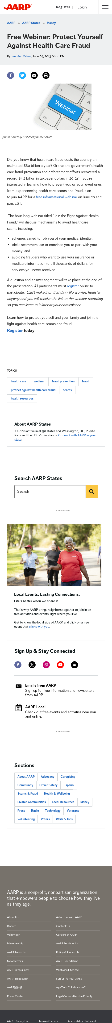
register (73, 286)
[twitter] (32, 664)
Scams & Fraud (27, 794)
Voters (45, 819)
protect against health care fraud (33, 390)
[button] (105, 7)
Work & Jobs (64, 819)
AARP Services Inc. (67, 943)
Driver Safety (48, 785)
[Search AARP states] (50, 491)
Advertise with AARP (69, 917)
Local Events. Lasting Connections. (47, 594)
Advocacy (47, 777)
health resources (22, 398)
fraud (85, 381)
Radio (35, 811)
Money (51, 23)
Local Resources (63, 802)
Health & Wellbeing (57, 794)
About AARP (26, 777)
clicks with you (39, 627)
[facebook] (17, 664)
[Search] (92, 491)
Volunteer (13, 934)
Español (69, 785)
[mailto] (74, 664)
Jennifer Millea (21, 56)
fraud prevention (63, 381)
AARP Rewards (16, 952)
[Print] (46, 75)
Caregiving (68, 777)
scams (67, 390)
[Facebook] (10, 75)
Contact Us (63, 926)
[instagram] (46, 664)
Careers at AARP (66, 934)
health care (18, 381)
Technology (53, 811)
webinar (39, 381)
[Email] (34, 75)
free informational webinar (57, 197)
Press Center (15, 996)
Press (21, 811)
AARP (11, 23)
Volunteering (26, 819)
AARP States (31, 23)
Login (82, 7)
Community (25, 785)
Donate (11, 926)
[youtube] (60, 664)
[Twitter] (22, 75)
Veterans (73, 811)
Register (63, 7)
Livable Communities (31, 802)
